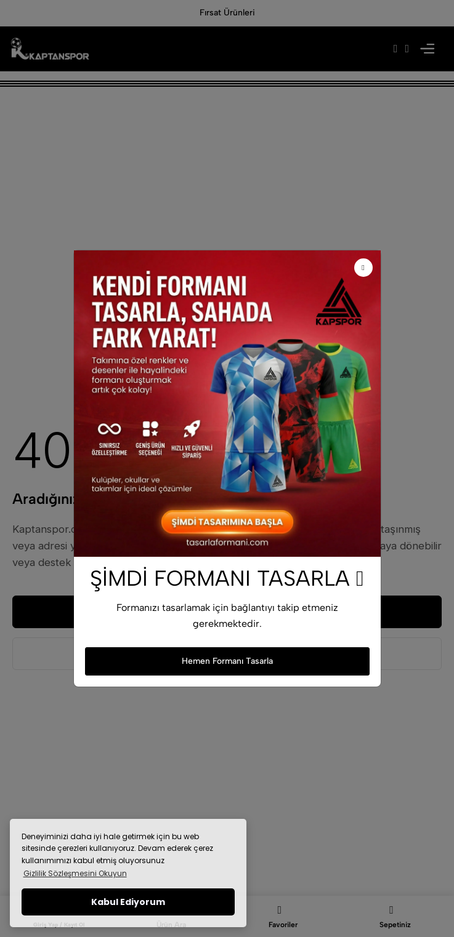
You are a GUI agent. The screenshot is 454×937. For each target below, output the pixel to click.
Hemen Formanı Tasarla (227, 661)
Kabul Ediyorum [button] (128, 902)
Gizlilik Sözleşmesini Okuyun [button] (75, 873)
